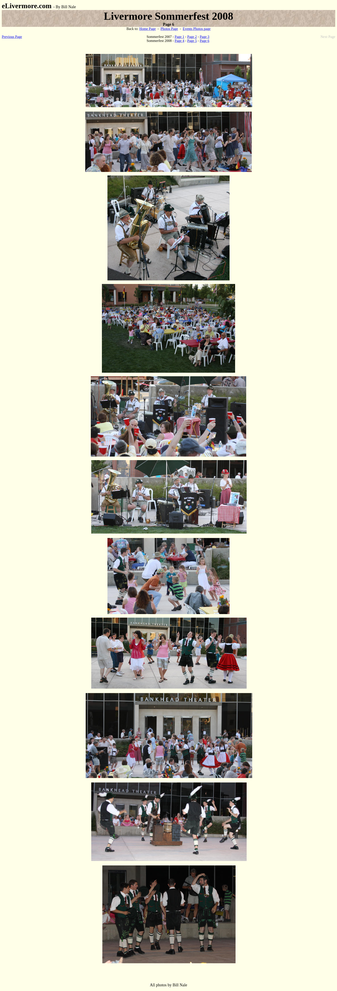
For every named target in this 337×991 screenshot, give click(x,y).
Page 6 (204, 41)
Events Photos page (196, 29)
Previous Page (12, 37)
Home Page (147, 29)
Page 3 (204, 37)
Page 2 (192, 37)
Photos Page (169, 29)
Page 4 (179, 41)
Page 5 (192, 41)
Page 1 (179, 37)
